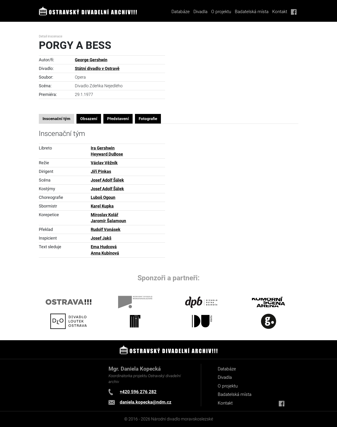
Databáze (180, 11)
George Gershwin (91, 60)
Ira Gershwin (103, 148)
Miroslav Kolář (104, 214)
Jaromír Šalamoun (108, 221)
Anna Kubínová (105, 253)
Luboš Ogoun (103, 197)
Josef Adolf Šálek (107, 180)
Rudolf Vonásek (105, 229)
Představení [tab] (118, 118)
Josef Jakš (101, 238)
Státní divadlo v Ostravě (97, 68)
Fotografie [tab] (148, 118)
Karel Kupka (102, 206)
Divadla (225, 377)
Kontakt (279, 11)
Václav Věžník (104, 163)
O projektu (221, 11)
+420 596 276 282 (138, 391)
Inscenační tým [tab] (56, 118)
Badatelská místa (251, 11)
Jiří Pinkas (101, 171)
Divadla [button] (200, 11)
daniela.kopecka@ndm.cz (145, 402)
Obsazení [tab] (88, 118)
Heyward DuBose (107, 154)
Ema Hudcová (104, 247)
